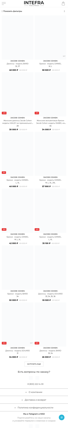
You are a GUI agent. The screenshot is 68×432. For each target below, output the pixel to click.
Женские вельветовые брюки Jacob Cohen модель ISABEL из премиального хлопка (50, 123)
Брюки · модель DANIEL (50, 64)
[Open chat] (61, 417)
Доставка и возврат (35, 400)
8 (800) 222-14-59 (35, 384)
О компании (35, 392)
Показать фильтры (12, 11)
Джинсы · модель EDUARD (50, 294)
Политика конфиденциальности (35, 407)
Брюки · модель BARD (17, 294)
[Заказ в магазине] (64, 11)
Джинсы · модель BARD (17, 64)
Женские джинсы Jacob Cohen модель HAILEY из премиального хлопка (18, 123)
